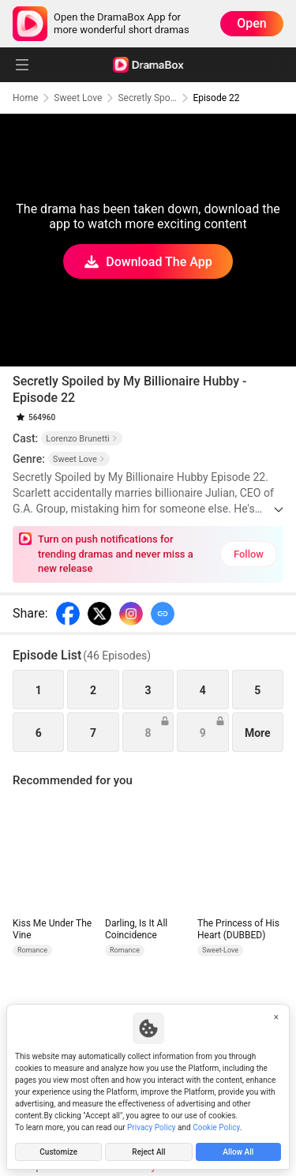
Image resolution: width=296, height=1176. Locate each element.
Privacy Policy (151, 1127)
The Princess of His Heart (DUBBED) (238, 929)
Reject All (148, 1152)
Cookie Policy (216, 1127)
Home (25, 97)
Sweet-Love (220, 950)
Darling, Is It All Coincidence (136, 929)
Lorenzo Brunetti (82, 439)
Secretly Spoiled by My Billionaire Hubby (147, 97)
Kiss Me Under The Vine (52, 929)
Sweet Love (78, 97)
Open (252, 23)
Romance (32, 950)
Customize (58, 1152)
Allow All (238, 1152)
